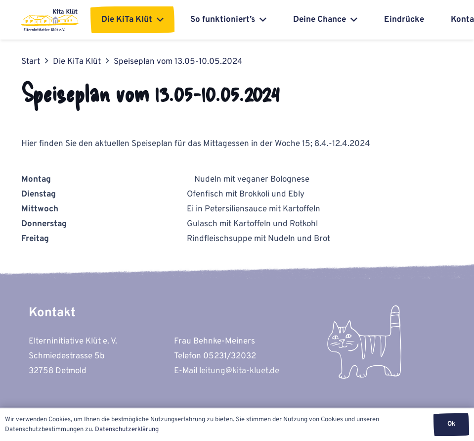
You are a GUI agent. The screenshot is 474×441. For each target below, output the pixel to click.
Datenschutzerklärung (127, 430)
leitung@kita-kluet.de (239, 371)
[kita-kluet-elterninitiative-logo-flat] (51, 20)
